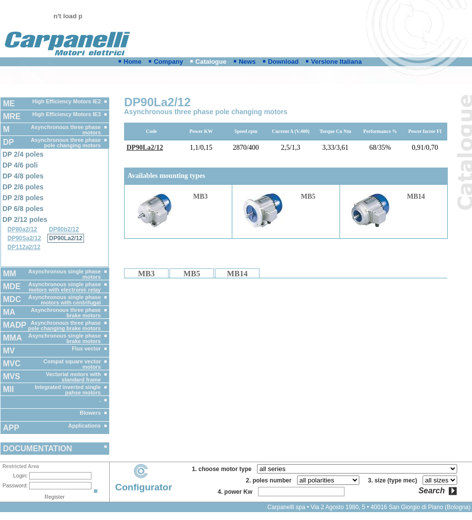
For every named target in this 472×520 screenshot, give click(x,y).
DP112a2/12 (24, 247)
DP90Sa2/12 (24, 238)
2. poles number (270, 480)
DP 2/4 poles (22, 154)
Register (54, 497)
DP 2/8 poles (22, 198)
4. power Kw (236, 491)
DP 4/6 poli (20, 165)
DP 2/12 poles (24, 219)
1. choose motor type (223, 469)
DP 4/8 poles (22, 176)
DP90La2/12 (65, 238)
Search (432, 491)
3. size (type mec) (394, 480)
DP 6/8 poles (22, 209)
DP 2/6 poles (22, 187)
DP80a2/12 (22, 229)
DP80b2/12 (64, 229)
